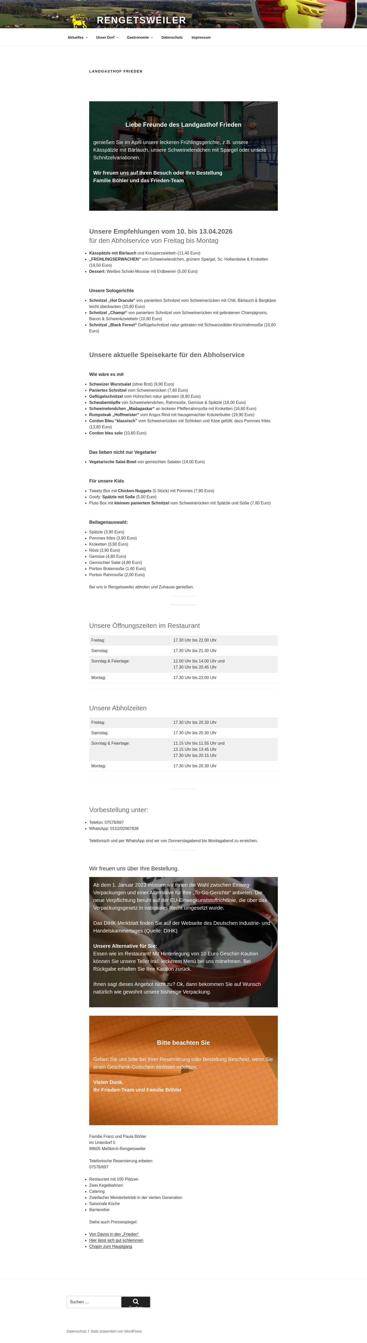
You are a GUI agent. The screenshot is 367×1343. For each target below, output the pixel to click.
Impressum (201, 37)
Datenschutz (171, 37)
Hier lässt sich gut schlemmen (116, 1240)
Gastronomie (140, 37)
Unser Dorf (107, 37)
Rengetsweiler (141, 20)
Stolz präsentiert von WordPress (116, 1331)
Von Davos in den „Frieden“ (114, 1234)
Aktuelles (78, 37)
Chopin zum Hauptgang (110, 1246)
